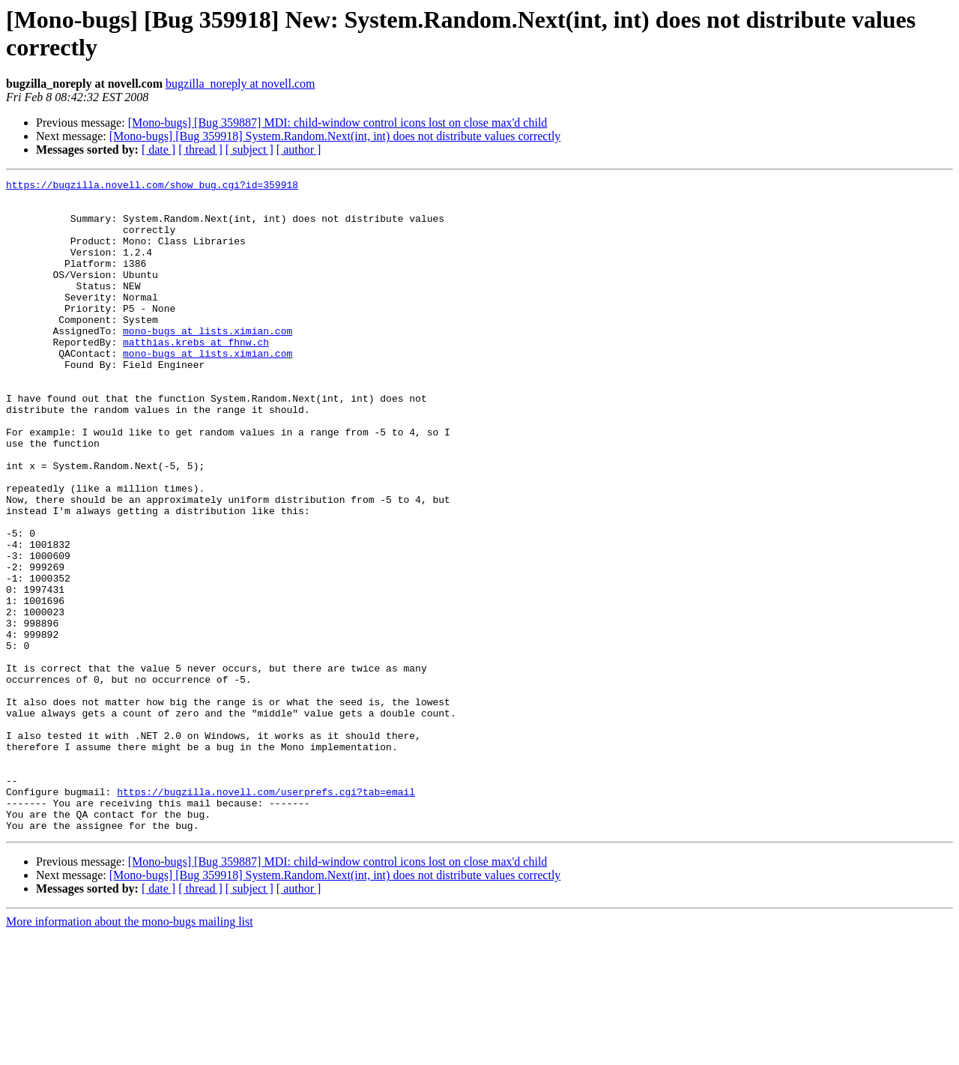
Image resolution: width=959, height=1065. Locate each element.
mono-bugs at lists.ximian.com (207, 362)
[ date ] (158, 149)
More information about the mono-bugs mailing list (129, 1052)
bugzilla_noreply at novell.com (240, 83)
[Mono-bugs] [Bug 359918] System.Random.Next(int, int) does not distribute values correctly (335, 136)
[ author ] (298, 149)
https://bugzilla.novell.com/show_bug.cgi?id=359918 (152, 186)
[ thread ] (200, 149)
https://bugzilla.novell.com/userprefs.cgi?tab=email (266, 915)
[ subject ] (249, 149)
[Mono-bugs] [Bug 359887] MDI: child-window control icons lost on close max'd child (338, 122)
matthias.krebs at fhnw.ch (196, 375)
